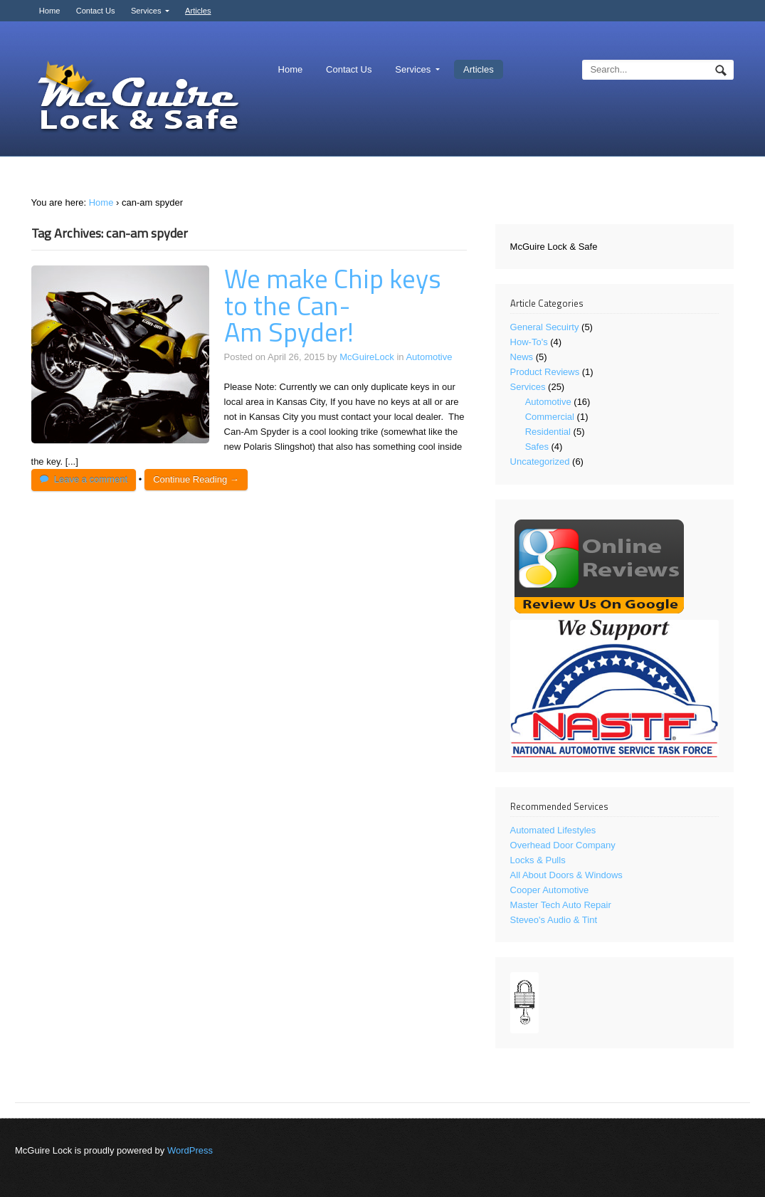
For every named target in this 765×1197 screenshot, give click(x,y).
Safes (537, 446)
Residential (548, 431)
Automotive (429, 357)
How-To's (529, 342)
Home (49, 10)
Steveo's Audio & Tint (553, 919)
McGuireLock (366, 357)
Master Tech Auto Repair (560, 905)
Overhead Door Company (563, 845)
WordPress (190, 1150)
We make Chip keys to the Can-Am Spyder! (332, 305)
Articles (198, 10)
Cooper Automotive (549, 890)
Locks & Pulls (538, 860)
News (522, 357)
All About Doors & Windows (566, 875)
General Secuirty (544, 327)
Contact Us (95, 10)
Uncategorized (540, 461)
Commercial (549, 416)
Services (146, 10)
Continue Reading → (196, 479)
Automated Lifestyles (553, 830)
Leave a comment (90, 479)
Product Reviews (545, 372)
